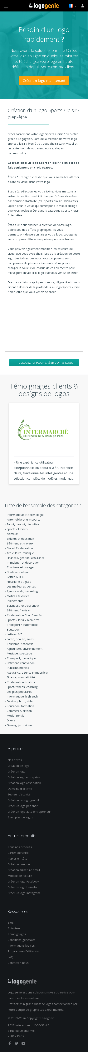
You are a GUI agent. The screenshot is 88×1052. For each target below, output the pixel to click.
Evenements (15, 601)
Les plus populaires (19, 691)
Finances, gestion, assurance (26, 558)
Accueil (44, 6)
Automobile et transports (23, 519)
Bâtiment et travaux (20, 543)
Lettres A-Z (14, 634)
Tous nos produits (20, 847)
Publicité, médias (18, 668)
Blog (11, 922)
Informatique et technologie (25, 515)
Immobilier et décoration (23, 562)
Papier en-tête (17, 858)
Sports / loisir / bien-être (23, 620)
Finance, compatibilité (21, 677)
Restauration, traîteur (21, 682)
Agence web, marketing (22, 591)
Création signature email (24, 870)
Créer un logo (17, 771)
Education (13, 629)
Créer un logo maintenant (44, 80)
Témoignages (17, 934)
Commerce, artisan (19, 711)
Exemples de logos (20, 817)
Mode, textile (15, 715)
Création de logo (19, 766)
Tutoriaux (14, 928)
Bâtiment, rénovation (21, 663)
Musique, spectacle (19, 653)
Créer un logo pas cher (23, 806)
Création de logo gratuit (23, 800)
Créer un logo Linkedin (22, 887)
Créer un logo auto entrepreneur (29, 811)
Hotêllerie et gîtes (19, 581)
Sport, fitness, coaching (22, 687)
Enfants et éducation (20, 538)
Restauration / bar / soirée (24, 615)
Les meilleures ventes (21, 586)
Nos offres (15, 760)
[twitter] (17, 1044)
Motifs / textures (18, 596)
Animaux (12, 534)
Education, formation (20, 706)
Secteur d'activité (19, 794)
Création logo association (24, 783)
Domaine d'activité (20, 788)
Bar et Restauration (20, 548)
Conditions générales (22, 940)
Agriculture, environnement (24, 648)
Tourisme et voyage (20, 567)
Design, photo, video (20, 701)
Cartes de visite (18, 853)
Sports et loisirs (17, 529)
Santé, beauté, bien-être (23, 524)
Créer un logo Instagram (24, 893)
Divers (11, 720)
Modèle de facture (20, 876)
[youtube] (23, 1044)
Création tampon (19, 864)
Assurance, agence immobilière (27, 672)
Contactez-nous (18, 963)
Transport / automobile (22, 625)
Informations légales (21, 945)
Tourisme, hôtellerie (20, 644)
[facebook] (10, 1044)
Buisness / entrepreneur (23, 605)
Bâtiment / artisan (19, 610)
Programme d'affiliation (23, 951)
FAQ (10, 957)
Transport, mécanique (21, 658)
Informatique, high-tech (22, 696)
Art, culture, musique (20, 553)
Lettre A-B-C (15, 577)
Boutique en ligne (18, 572)
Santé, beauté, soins (20, 639)
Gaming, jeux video (19, 725)
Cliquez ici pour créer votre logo (46, 362)
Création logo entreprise (24, 777)
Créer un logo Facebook (23, 881)
